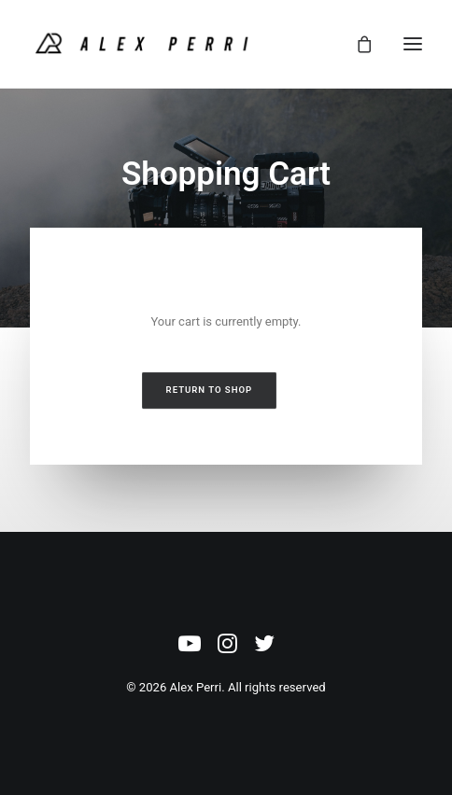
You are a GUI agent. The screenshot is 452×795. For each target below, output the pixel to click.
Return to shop (209, 389)
